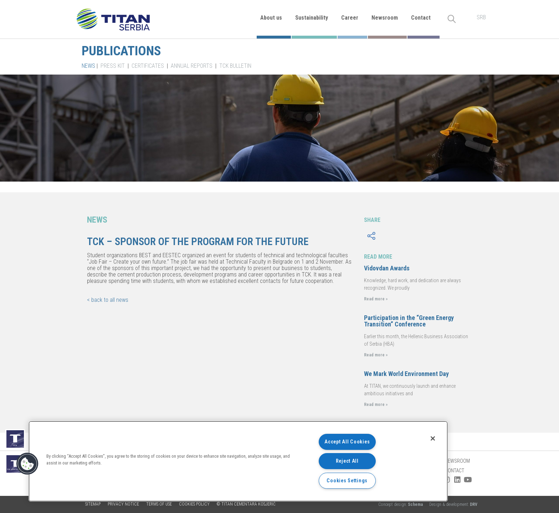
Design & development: (453, 504)
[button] (27, 463)
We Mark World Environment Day (406, 373)
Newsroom (384, 17)
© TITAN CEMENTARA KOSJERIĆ (246, 504)
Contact (421, 17)
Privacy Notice (123, 504)
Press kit (113, 65)
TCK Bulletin (235, 65)
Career (349, 17)
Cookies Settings (347, 481)
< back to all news (107, 299)
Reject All (347, 461)
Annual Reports (191, 65)
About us (271, 17)
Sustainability (311, 17)
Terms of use (159, 504)
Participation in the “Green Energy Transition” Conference (409, 321)
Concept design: (401, 504)
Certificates (148, 65)
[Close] (433, 438)
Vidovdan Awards (387, 268)
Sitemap (93, 504)
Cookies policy (194, 504)
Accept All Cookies (347, 442)
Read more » (376, 298)
